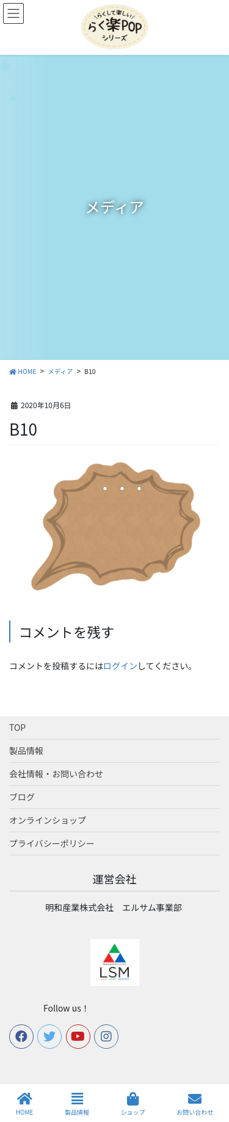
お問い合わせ (194, 1104)
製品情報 (26, 750)
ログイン (120, 666)
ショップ (133, 1104)
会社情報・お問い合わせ (56, 774)
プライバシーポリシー (52, 843)
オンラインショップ (47, 820)
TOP (17, 727)
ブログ (22, 797)
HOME (25, 1104)
